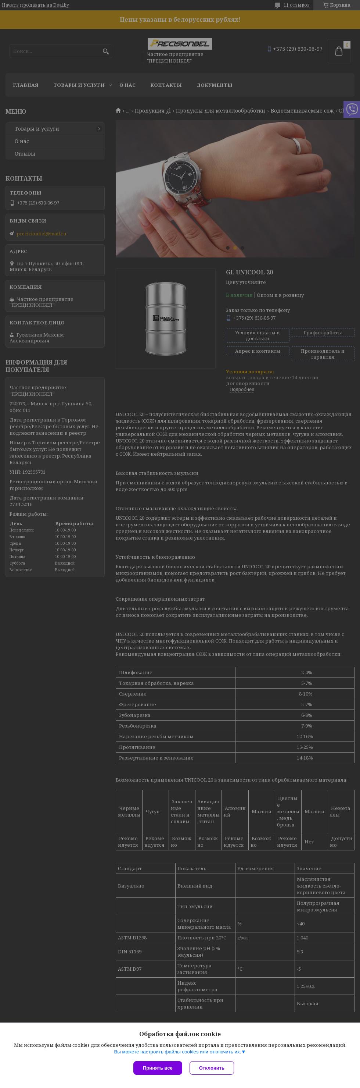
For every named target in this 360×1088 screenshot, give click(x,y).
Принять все (158, 1068)
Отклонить (211, 1068)
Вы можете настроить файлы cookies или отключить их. (177, 1052)
